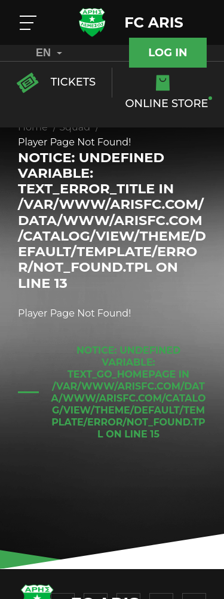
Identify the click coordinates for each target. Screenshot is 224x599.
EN (49, 53)
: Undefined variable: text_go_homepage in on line (128, 392)
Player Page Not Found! (74, 142)
